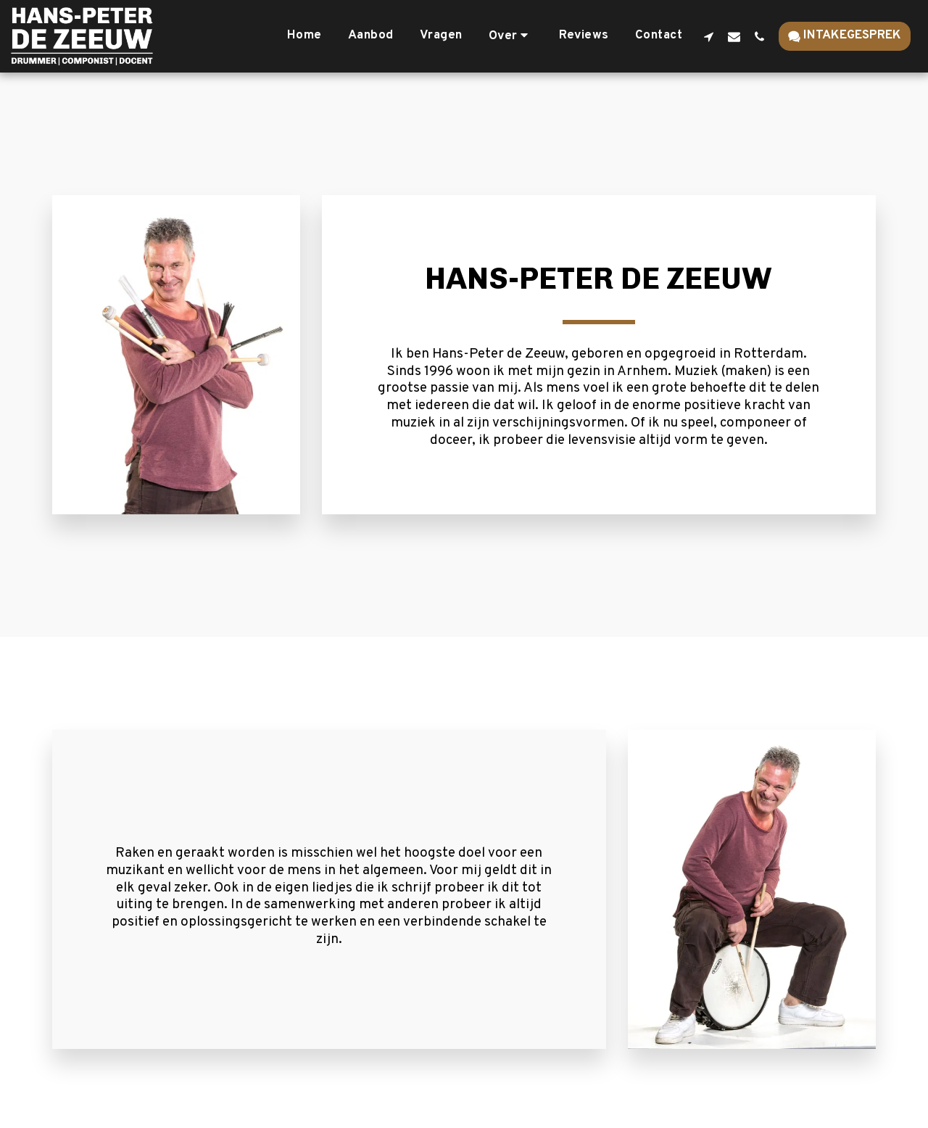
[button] (511, 36)
